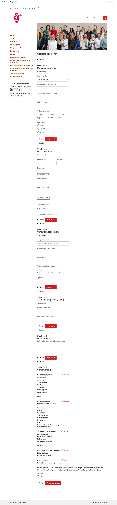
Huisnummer (62, 159)
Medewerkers (14, 41)
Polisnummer (42, 257)
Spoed (12, 38)
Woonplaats (42, 178)
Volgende (50, 139)
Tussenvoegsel (42, 93)
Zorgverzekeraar (43, 240)
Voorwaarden (102, 502)
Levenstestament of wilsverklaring (21, 65)
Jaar (60, 118)
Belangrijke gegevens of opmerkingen (51, 341)
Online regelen (15, 45)
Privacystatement (53, 470)
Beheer (25, 502)
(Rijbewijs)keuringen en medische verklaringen (21, 61)
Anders (42, 132)
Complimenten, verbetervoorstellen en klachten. (21, 69)
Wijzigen (66, 375)
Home (12, 35)
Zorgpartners (14, 51)
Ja (41, 476)
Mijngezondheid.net (16, 48)
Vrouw (42, 129)
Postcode (41, 168)
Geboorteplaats (42, 102)
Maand (50, 118)
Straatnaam (42, 159)
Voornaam (52, 85)
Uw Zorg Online (17, 502)
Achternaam (53, 93)
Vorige (41, 59)
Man (41, 125)
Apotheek (40, 278)
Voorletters (41, 85)
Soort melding (43, 76)
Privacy (94, 502)
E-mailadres (42, 208)
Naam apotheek (43, 308)
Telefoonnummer (43, 198)
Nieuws (12, 54)
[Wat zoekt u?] (94, 18)
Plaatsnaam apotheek (45, 316)
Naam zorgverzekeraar (46, 249)
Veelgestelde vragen (17, 73)
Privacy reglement (16, 76)
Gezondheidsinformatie (18, 57)
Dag (38, 118)
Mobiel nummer (43, 188)
